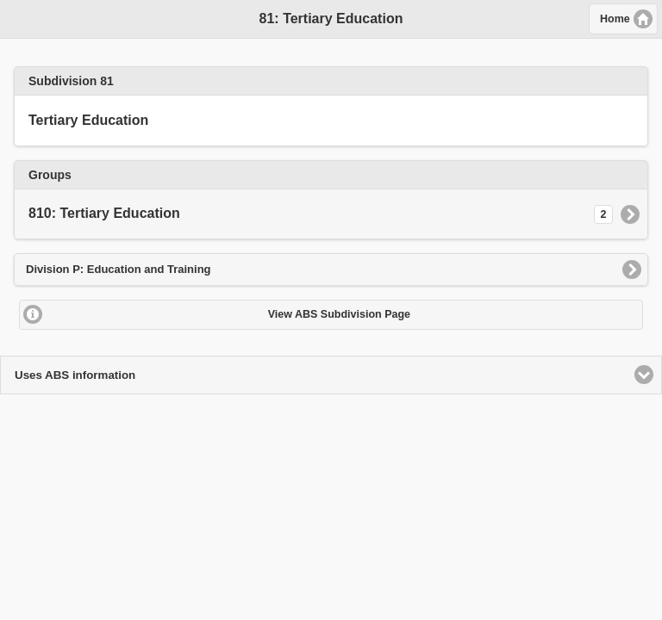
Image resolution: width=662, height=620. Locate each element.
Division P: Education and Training (118, 269)
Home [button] (615, 19)
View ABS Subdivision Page (339, 314)
